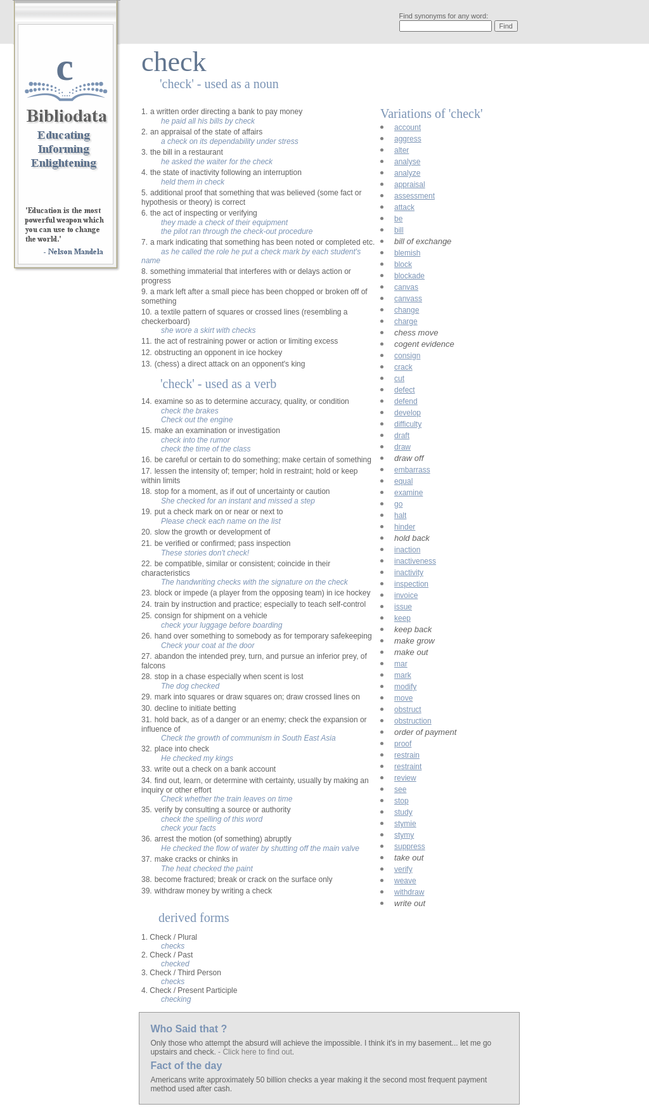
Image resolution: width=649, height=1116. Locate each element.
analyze (407, 173)
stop (401, 800)
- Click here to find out (255, 1052)
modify (405, 686)
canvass (408, 298)
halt (400, 515)
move (403, 698)
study (403, 812)
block (403, 264)
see (400, 789)
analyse (407, 161)
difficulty (407, 424)
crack (403, 367)
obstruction (413, 721)
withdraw (409, 892)
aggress (407, 138)
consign (407, 355)
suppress (409, 846)
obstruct (407, 709)
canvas (406, 287)
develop (407, 412)
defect (404, 390)
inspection (411, 584)
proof (402, 743)
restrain (407, 755)
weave (405, 880)
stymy (404, 835)
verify (403, 869)
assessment (414, 195)
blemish (407, 253)
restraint (407, 766)
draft (401, 435)
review (405, 778)
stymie (405, 823)
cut (399, 378)
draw (402, 447)
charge (406, 321)
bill (399, 230)
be (398, 218)
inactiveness (415, 561)
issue (403, 606)
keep (402, 618)
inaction (407, 549)
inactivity (408, 572)
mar (401, 663)
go (398, 504)
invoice (406, 595)
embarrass (412, 469)
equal (403, 481)
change (406, 310)
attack (404, 207)
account (407, 127)
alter (401, 150)
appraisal (409, 184)
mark (402, 675)
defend (406, 401)
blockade (409, 275)
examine (408, 492)
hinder (404, 526)
